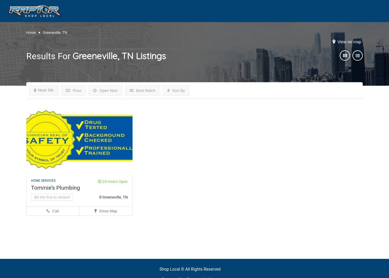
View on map (349, 41)
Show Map (105, 211)
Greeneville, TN (115, 197)
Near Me (44, 90)
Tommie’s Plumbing (55, 187)
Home (31, 33)
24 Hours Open (113, 181)
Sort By (176, 90)
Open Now (105, 90)
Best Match (143, 90)
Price (73, 90)
